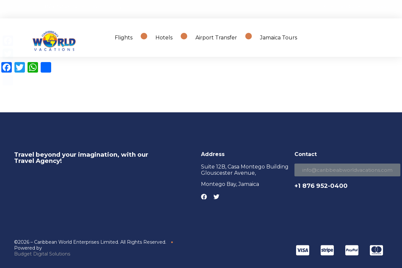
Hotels (163, 37)
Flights (123, 37)
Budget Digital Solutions (42, 254)
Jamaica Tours (278, 37)
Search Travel (367, 37)
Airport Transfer (216, 37)
